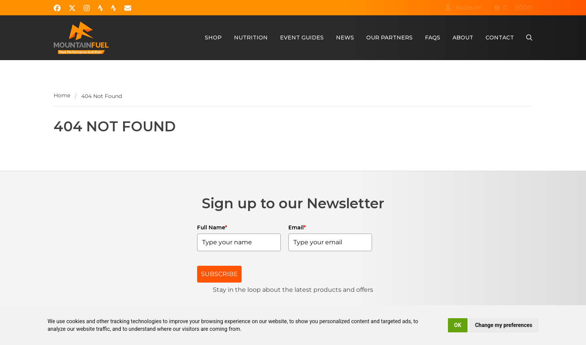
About (463, 37)
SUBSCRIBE (219, 274)
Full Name (212, 227)
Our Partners (389, 37)
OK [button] (457, 325)
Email (297, 227)
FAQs (432, 37)
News (345, 37)
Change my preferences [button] (503, 325)
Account (463, 7)
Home (62, 95)
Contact (500, 37)
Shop (213, 37)
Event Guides (302, 37)
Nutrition (251, 37)
